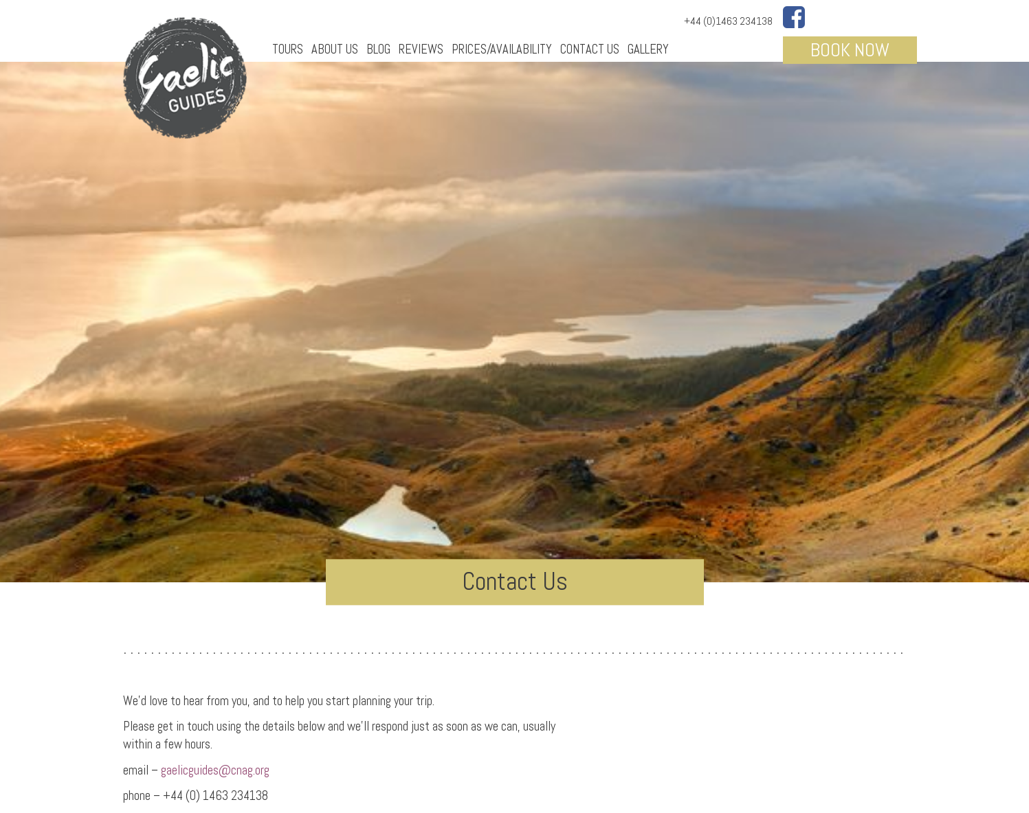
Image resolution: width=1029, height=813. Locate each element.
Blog (378, 49)
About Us (334, 49)
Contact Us (589, 49)
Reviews (421, 49)
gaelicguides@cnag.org (213, 770)
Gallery (648, 49)
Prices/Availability (502, 49)
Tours (287, 49)
